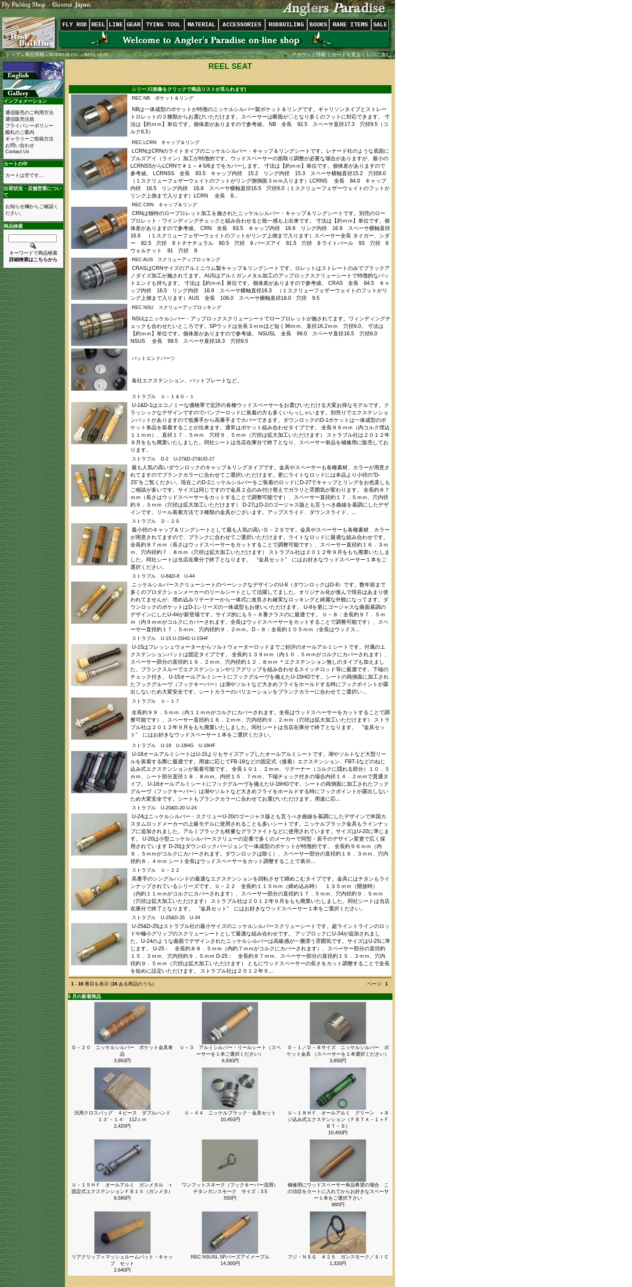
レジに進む (379, 54)
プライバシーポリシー (29, 125)
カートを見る (346, 54)
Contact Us (17, 151)
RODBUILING (64, 54)
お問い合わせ (19, 145)
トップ (13, 54)
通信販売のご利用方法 (29, 112)
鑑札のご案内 (19, 132)
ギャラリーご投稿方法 (29, 138)
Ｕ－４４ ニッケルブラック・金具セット (230, 1112)
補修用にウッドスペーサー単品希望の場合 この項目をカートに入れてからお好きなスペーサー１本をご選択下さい (338, 1191)
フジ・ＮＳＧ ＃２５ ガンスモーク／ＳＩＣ (338, 1256)
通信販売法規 (19, 119)
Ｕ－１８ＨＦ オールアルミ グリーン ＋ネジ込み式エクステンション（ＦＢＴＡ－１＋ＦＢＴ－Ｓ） (338, 1119)
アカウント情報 (309, 54)
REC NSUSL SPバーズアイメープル (230, 1256)
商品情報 (34, 54)
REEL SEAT (96, 54)
